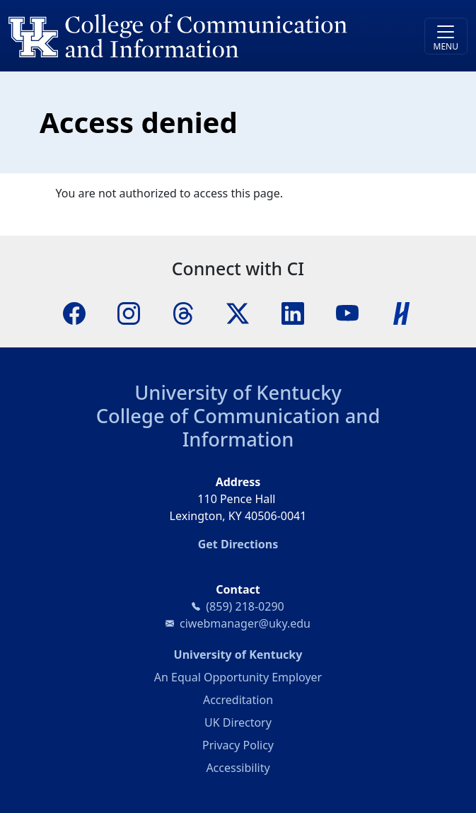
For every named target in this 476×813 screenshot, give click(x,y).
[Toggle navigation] (446, 36)
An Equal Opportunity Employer (238, 677)
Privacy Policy (238, 745)
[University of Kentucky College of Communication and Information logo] (180, 35)
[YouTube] (347, 313)
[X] (237, 313)
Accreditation (238, 700)
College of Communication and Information (238, 427)
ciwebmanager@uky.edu (245, 623)
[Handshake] (401, 313)
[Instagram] (128, 313)
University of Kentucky (238, 392)
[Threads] (183, 313)
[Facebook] (74, 313)
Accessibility (237, 767)
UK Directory (238, 722)
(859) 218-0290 (245, 606)
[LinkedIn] (292, 313)
